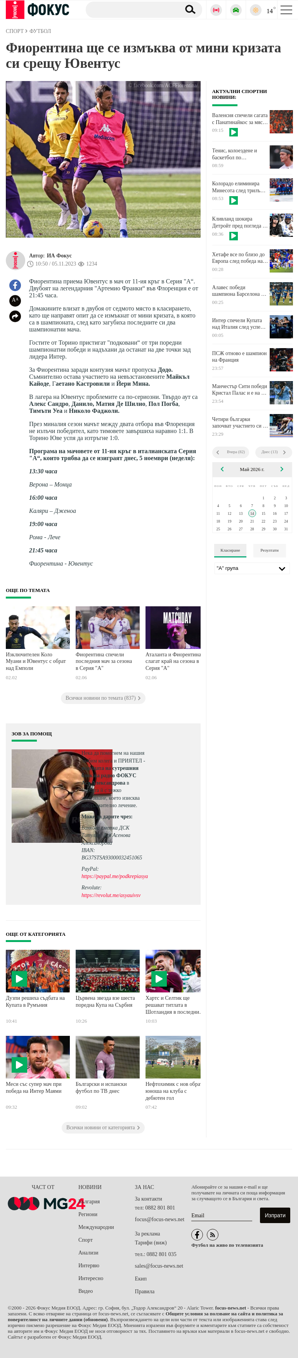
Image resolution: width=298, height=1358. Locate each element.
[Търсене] (130, 9)
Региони (87, 1214)
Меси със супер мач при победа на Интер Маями (33, 1087)
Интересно (90, 1278)
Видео (85, 1291)
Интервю (88, 1265)
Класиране (230, 550)
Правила (145, 1291)
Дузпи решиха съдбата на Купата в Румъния (35, 1001)
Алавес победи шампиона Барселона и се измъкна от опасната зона (238, 291)
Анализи (88, 1253)
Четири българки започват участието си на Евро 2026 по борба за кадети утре (240, 423)
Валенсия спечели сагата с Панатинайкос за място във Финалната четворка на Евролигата (240, 119)
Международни (96, 1227)
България (89, 1201)
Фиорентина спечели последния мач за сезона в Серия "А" (104, 661)
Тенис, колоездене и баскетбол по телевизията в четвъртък (239, 154)
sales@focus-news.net (159, 1266)
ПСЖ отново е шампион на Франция (239, 356)
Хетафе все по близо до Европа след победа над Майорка (238, 258)
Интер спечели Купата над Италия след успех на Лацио (237, 324)
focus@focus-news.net (160, 1219)
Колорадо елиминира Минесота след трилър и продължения (239, 187)
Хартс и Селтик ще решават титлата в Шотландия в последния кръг (174, 1005)
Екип (141, 1279)
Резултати (269, 550)
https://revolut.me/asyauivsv (110, 895)
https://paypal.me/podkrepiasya (114, 876)
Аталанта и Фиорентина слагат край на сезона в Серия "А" (173, 661)
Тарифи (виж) (151, 1243)
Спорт (85, 1240)
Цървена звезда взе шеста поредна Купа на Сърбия (105, 1001)
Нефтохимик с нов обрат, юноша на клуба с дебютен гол (174, 1091)
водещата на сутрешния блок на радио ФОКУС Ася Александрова (110, 775)
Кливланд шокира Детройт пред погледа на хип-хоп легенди (240, 222)
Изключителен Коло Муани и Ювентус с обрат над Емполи (36, 661)
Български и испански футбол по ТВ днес (101, 1087)
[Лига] (252, 568)
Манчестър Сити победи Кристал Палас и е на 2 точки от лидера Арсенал (239, 390)
